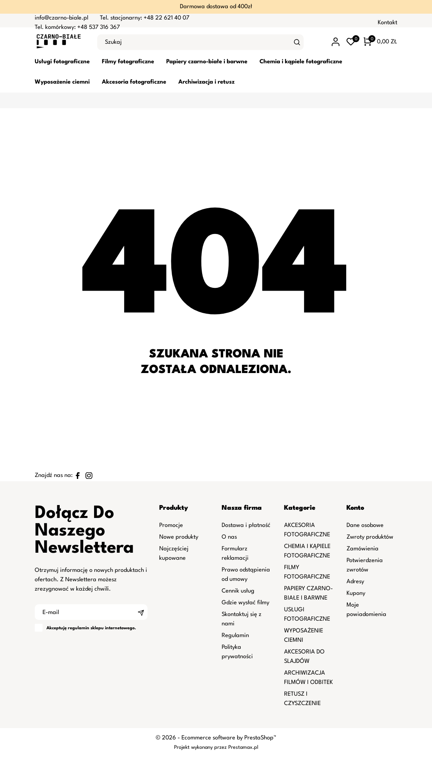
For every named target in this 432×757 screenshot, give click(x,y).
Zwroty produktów (370, 537)
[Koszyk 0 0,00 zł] (380, 42)
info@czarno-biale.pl (61, 18)
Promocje (171, 525)
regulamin (78, 628)
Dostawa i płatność (246, 525)
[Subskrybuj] (141, 612)
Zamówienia (363, 549)
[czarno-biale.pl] (60, 42)
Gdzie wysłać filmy (245, 603)
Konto (355, 508)
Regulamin (235, 636)
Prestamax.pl (243, 747)
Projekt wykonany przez (201, 747)
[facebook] (78, 475)
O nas (229, 537)
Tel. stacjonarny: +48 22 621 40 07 (144, 18)
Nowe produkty (178, 537)
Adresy (355, 582)
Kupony (356, 593)
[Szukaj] (297, 42)
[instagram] (89, 475)
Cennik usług (238, 591)
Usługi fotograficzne (62, 62)
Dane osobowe (365, 525)
